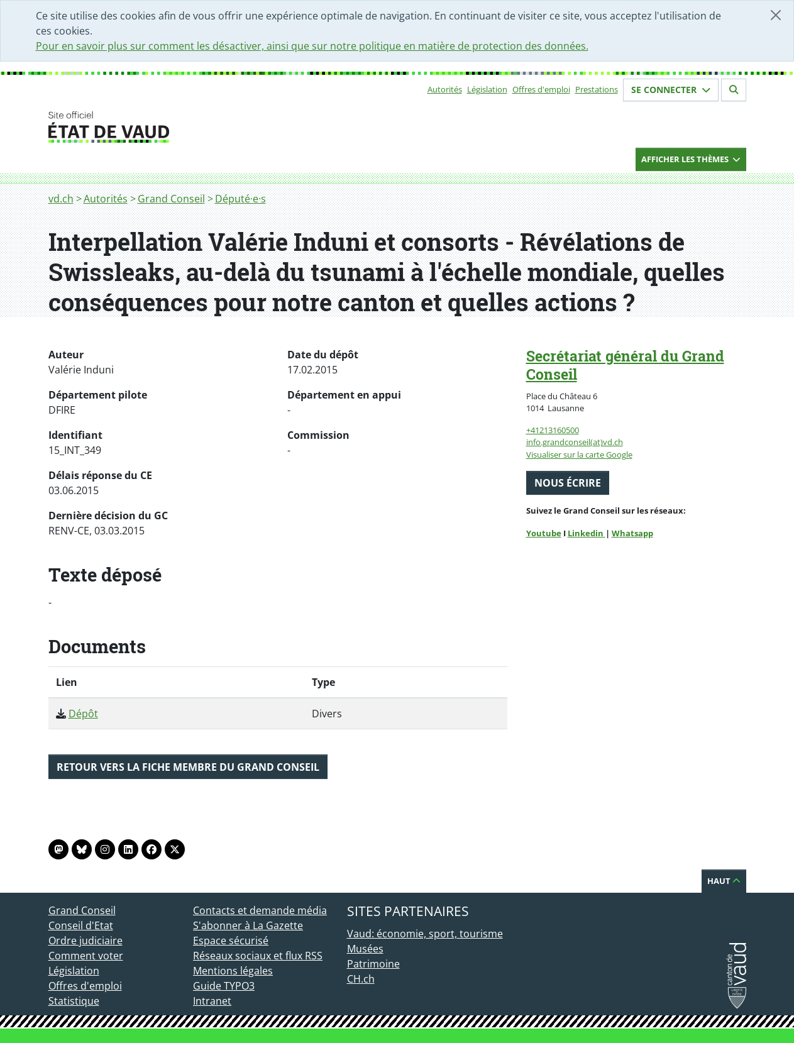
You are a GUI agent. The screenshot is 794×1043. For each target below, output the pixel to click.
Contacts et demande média (260, 910)
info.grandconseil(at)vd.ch (574, 442)
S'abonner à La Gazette (248, 925)
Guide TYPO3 (224, 986)
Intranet (212, 1001)
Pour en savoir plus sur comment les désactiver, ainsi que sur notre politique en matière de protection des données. (312, 46)
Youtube (543, 533)
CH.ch (361, 979)
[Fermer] (775, 15)
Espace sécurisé (230, 940)
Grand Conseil (171, 199)
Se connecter (670, 90)
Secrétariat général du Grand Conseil (625, 365)
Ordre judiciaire (85, 940)
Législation (487, 89)
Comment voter (85, 956)
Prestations (596, 89)
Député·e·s (240, 199)
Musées (365, 949)
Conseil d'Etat (80, 925)
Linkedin (586, 533)
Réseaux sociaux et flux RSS (258, 956)
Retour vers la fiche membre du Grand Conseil (188, 767)
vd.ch (61, 199)
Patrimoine (373, 964)
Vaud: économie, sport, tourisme (425, 934)
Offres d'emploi (541, 89)
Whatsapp (632, 533)
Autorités (444, 89)
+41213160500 (552, 430)
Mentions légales (233, 971)
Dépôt (83, 713)
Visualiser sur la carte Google (579, 454)
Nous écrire (567, 483)
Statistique (73, 1001)
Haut (724, 880)
